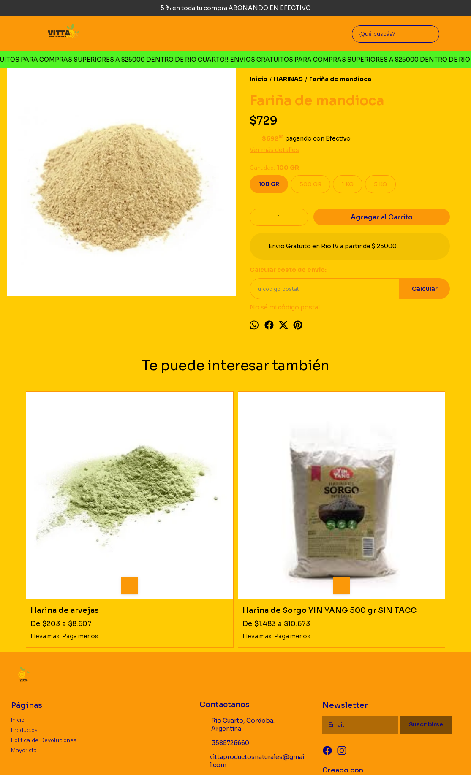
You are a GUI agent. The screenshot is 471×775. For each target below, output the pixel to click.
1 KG (348, 184)
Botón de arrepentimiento (325, 756)
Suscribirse (426, 627)
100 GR (269, 184)
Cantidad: (274, 168)
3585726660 (224, 646)
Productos (24, 633)
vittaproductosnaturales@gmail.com (252, 664)
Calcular (425, 289)
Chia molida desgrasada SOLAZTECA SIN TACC (392, 509)
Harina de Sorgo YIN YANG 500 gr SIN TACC (182, 509)
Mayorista (24, 654)
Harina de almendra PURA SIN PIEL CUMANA (281, 509)
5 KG (380, 184)
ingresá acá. (283, 756)
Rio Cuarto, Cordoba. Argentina (237, 628)
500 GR (310, 184)
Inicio (18, 623)
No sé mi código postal (285, 307)
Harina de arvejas (64, 504)
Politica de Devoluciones (43, 644)
